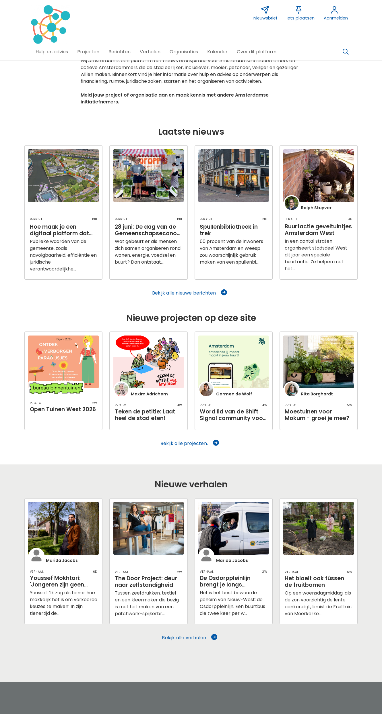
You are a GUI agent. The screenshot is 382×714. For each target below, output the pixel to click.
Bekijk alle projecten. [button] (190, 443)
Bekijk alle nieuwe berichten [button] (190, 293)
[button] (52, 52)
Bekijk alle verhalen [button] (190, 637)
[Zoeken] (345, 51)
